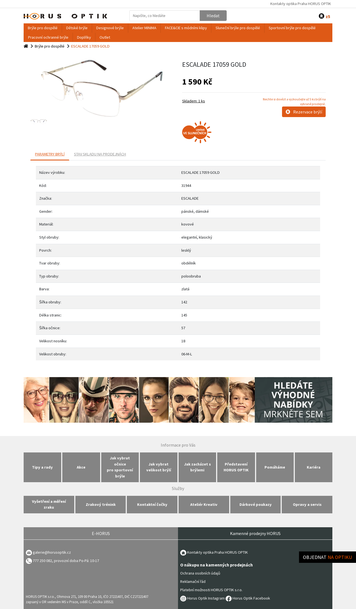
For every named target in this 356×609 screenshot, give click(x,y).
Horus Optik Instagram (202, 598)
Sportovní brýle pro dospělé (292, 27)
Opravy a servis (307, 504)
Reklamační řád (193, 581)
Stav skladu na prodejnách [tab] (100, 154)
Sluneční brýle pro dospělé (238, 27)
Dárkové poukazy (255, 504)
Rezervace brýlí (304, 112)
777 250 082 (39, 560)
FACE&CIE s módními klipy (186, 27)
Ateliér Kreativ (203, 504)
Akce (81, 467)
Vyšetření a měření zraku (49, 504)
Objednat (327, 557)
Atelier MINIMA (144, 27)
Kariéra (313, 467)
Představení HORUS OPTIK (236, 467)
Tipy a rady (42, 467)
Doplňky (84, 37)
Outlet (105, 37)
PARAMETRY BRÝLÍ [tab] (50, 154)
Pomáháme (274, 467)
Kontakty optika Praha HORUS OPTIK (300, 3)
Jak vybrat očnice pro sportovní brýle (120, 467)
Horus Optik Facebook (248, 598)
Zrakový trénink (101, 504)
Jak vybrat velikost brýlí (158, 467)
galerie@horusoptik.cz (52, 552)
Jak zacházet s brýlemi (197, 467)
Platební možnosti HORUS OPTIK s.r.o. (211, 589)
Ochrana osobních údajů (200, 573)
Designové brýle (110, 27)
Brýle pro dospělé (43, 27)
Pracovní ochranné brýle (48, 37)
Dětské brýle (77, 27)
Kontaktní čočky (152, 504)
